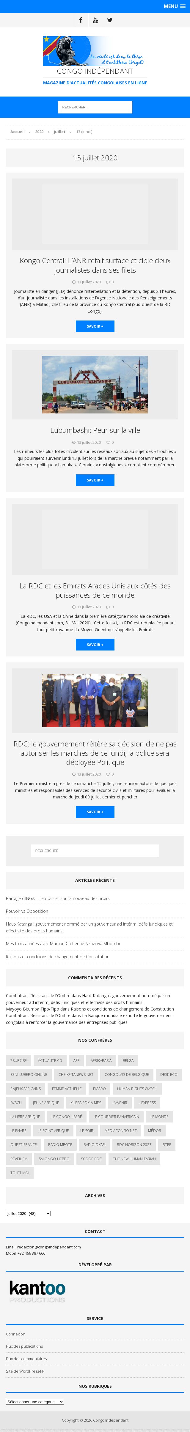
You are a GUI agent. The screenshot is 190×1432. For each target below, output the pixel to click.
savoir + (95, 326)
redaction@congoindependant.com (49, 1247)
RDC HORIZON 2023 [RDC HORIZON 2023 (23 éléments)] (134, 1144)
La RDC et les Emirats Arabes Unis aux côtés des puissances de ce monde (95, 590)
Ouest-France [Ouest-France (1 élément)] (23, 1144)
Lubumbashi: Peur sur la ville (95, 430)
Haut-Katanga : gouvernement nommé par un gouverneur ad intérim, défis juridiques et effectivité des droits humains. (89, 927)
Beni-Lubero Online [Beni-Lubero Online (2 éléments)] (28, 1074)
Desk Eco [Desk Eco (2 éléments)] (169, 1074)
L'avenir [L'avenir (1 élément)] (119, 1102)
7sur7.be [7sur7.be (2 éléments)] (18, 1060)
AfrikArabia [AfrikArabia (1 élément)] (101, 1060)
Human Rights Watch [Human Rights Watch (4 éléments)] (137, 1088)
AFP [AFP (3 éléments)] (76, 1060)
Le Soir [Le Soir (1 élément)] (86, 1130)
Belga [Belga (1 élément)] (128, 1060)
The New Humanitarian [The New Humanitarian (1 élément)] (134, 1158)
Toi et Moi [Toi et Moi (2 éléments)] (19, 1172)
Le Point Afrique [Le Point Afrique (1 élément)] (53, 1130)
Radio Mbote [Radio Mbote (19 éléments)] (60, 1144)
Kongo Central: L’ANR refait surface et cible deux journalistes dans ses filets (95, 264)
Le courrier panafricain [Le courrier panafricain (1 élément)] (116, 1116)
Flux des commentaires (26, 1358)
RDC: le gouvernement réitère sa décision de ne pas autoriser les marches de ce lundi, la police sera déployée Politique (95, 753)
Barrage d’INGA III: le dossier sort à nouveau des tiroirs (58, 898)
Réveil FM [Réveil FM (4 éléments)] (18, 1158)
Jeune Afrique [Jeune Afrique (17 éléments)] (46, 1102)
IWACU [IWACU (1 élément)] (16, 1102)
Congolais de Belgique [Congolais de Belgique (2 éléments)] (127, 1074)
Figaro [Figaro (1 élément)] (99, 1088)
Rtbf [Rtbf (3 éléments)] (167, 1144)
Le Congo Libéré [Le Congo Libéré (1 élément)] (66, 1116)
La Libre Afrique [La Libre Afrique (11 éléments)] (25, 1116)
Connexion (15, 1334)
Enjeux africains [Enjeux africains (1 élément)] (25, 1088)
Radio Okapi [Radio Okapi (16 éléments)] (95, 1144)
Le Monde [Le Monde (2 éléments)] (159, 1116)
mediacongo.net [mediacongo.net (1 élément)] (121, 1130)
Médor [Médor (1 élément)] (154, 1130)
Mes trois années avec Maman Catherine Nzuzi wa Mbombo (64, 943)
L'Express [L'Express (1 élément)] (147, 1102)
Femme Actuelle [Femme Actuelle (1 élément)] (67, 1088)
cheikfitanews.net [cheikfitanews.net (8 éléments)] (76, 1074)
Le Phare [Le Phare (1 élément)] (18, 1130)
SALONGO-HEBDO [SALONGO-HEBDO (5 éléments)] (54, 1158)
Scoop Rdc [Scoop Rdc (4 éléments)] (91, 1158)
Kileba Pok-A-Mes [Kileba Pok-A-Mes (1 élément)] (85, 1102)
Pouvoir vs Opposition (27, 911)
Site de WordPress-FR (25, 1371)
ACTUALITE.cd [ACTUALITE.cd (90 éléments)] (50, 1060)
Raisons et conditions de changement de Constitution (57, 956)
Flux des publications (24, 1346)
